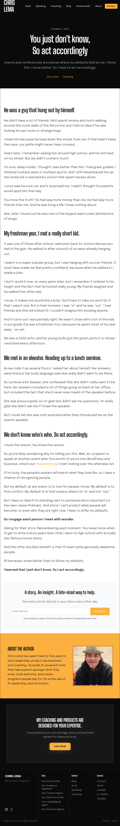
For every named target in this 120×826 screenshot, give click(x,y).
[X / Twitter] (11, 809)
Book (28, 6)
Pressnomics (45, 464)
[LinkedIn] (6, 809)
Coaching (56, 6)
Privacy (106, 821)
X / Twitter (102, 794)
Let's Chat (60, 746)
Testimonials (83, 6)
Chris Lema (53, 77)
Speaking (41, 6)
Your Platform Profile (53, 797)
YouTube (101, 799)
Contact (111, 6)
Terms (115, 821)
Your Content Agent (52, 793)
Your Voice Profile (51, 781)
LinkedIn (101, 790)
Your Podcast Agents (53, 809)
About (98, 6)
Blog (68, 6)
